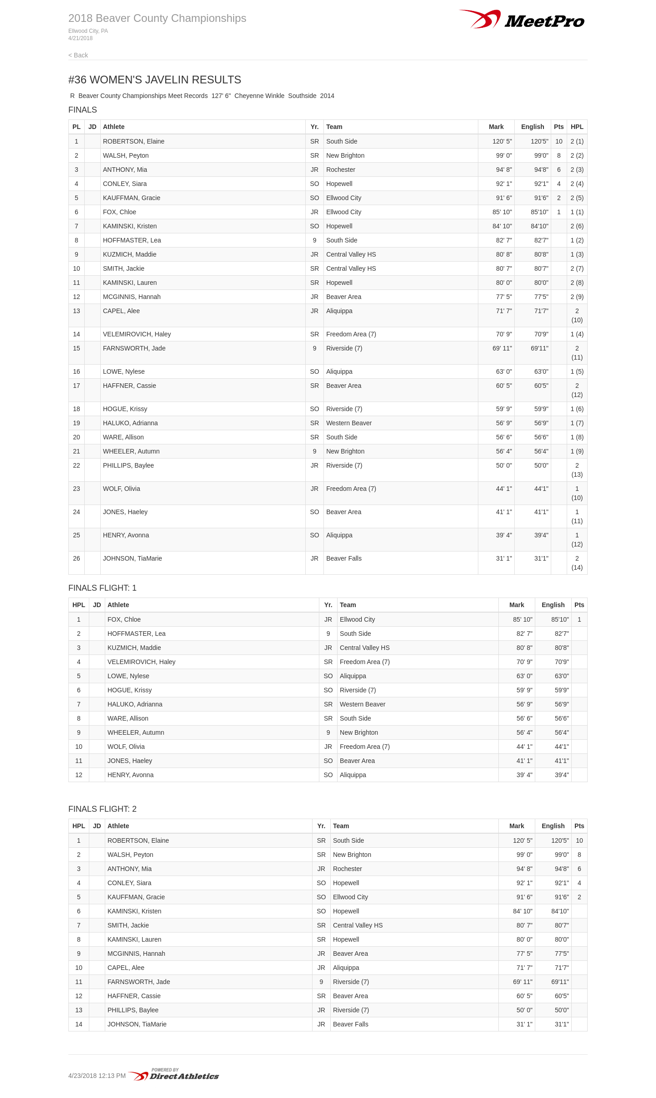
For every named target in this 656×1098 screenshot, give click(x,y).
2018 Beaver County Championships (157, 18)
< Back (78, 55)
